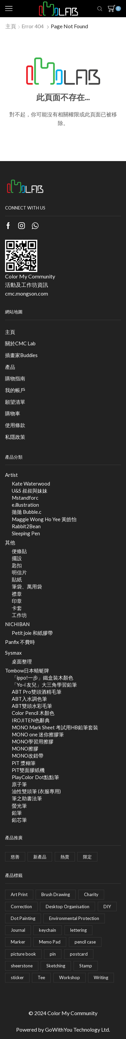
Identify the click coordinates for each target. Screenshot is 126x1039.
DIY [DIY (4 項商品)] (107, 906)
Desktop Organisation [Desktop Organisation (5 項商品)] (67, 906)
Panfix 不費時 (20, 642)
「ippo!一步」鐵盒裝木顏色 (42, 678)
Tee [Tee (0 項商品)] (41, 977)
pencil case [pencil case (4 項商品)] (85, 942)
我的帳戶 (15, 390)
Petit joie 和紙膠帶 (32, 633)
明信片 (19, 572)
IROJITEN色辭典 (31, 720)
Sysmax (13, 653)
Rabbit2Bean (26, 526)
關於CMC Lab (20, 343)
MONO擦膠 (25, 748)
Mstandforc (25, 498)
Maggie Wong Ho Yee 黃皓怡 (44, 519)
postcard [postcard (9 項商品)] (79, 954)
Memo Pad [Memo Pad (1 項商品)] (49, 942)
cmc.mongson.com (26, 293)
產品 (10, 367)
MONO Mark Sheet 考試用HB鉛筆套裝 (55, 727)
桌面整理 (22, 661)
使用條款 (15, 425)
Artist (11, 475)
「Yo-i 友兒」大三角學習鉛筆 (44, 685)
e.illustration (25, 505)
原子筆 (19, 784)
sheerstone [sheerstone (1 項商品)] (22, 965)
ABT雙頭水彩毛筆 (32, 706)
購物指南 (15, 378)
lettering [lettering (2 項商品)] (78, 930)
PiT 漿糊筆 (24, 763)
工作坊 (19, 615)
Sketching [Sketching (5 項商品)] (55, 965)
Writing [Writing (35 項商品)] (101, 977)
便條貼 (19, 551)
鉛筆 (17, 813)
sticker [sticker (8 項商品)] (17, 977)
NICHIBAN (17, 624)
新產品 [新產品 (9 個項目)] (39, 856)
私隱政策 (15, 437)
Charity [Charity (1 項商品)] (91, 894)
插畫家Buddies (21, 355)
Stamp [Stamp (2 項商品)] (85, 965)
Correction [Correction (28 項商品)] (21, 906)
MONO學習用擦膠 (32, 741)
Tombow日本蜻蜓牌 (27, 670)
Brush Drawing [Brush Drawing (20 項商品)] (55, 894)
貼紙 (17, 579)
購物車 (12, 413)
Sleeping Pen (26, 533)
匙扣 (17, 565)
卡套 (17, 608)
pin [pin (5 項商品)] (53, 954)
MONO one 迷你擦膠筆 (38, 734)
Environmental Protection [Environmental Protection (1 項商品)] (74, 918)
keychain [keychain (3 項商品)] (47, 930)
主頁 (10, 26)
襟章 (17, 594)
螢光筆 (19, 806)
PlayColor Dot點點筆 (35, 777)
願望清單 (15, 402)
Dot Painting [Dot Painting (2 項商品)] (23, 918)
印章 (17, 601)
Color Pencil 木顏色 (33, 713)
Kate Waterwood (31, 483)
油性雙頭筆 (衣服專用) (36, 791)
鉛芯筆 (19, 820)
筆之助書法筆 (27, 798)
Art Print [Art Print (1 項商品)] (19, 894)
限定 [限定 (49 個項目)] (87, 856)
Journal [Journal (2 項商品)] (18, 930)
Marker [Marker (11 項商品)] (18, 942)
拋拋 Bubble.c (26, 512)
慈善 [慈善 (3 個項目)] (15, 856)
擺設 (17, 558)
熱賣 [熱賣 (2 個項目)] (64, 856)
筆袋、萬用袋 (27, 586)
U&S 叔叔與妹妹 (29, 491)
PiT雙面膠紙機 (28, 770)
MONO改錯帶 (27, 756)
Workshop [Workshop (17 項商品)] (69, 977)
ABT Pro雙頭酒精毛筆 (36, 692)
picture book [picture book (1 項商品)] (23, 954)
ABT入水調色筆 (29, 699)
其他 (10, 542)
